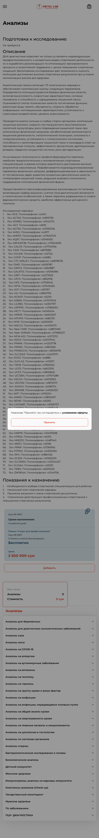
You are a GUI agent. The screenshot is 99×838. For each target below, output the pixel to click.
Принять (49, 422)
